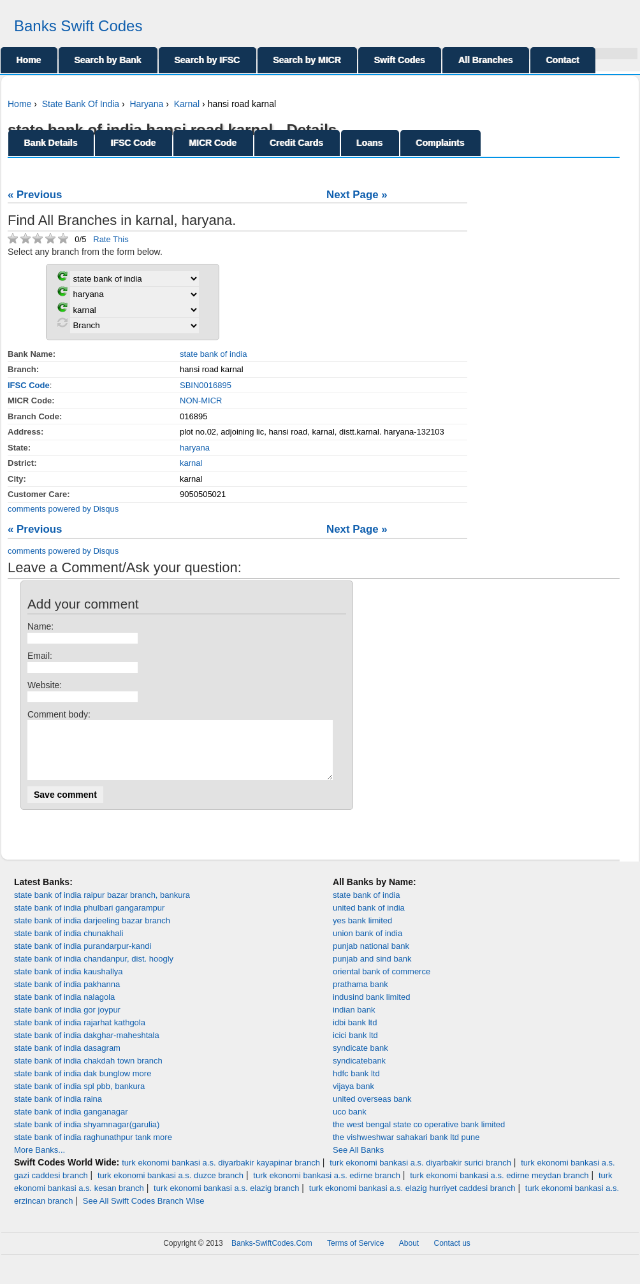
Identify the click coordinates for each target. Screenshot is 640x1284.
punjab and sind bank (372, 970)
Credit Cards (297, 143)
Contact (562, 60)
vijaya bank (353, 1097)
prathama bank (360, 995)
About (409, 1254)
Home (29, 60)
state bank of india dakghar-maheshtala (86, 1046)
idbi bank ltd (355, 1034)
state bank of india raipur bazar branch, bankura (102, 906)
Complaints (440, 143)
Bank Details (51, 143)
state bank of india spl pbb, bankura (79, 1097)
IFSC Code (133, 143)
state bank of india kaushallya (68, 983)
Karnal (187, 104)
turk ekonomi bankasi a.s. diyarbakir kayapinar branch (221, 1174)
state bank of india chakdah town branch (88, 1072)
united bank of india (369, 919)
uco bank (350, 1123)
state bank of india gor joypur (67, 1021)
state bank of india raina (58, 1110)
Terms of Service (355, 1254)
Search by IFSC (207, 60)
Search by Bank (108, 60)
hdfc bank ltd (356, 1085)
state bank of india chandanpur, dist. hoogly (93, 970)
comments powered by (63, 509)
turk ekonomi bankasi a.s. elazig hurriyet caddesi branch (412, 1199)
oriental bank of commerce (381, 983)
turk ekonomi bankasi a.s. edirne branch (326, 1187)
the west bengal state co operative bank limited (419, 1136)
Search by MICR (307, 60)
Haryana (146, 104)
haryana (195, 447)
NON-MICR (201, 400)
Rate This (110, 239)
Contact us (452, 1254)
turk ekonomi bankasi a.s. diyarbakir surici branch (420, 1174)
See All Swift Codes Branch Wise (144, 1212)
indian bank (354, 1021)
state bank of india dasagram (67, 1059)
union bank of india (367, 944)
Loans (370, 143)
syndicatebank (359, 1072)
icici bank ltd (355, 1046)
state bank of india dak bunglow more (82, 1085)
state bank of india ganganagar (71, 1123)
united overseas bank (372, 1110)
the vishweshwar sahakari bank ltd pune (406, 1148)
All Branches (485, 60)
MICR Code (213, 143)
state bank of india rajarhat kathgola (79, 1034)
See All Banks (358, 1161)
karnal (191, 463)
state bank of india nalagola (64, 1008)
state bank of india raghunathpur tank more (93, 1148)
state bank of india (213, 354)
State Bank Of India (80, 104)
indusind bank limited (371, 1008)
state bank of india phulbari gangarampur (89, 919)
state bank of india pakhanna (67, 995)
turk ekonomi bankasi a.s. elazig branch (226, 1199)
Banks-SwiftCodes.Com (271, 1254)
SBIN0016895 (205, 385)
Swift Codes (399, 60)
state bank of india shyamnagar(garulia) (86, 1136)
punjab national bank (371, 957)
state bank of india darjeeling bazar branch (92, 932)
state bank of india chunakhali (68, 944)
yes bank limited (362, 932)
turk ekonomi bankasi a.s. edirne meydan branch (499, 1187)
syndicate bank (360, 1059)
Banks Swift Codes (78, 25)
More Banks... (39, 1161)
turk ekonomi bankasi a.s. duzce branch (171, 1187)
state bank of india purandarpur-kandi (82, 957)
